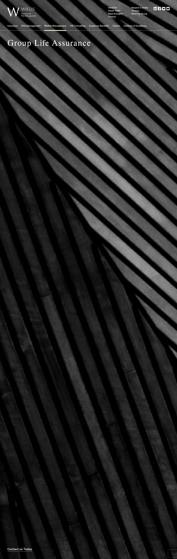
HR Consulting (77, 25)
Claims (116, 25)
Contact (112, 16)
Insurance (12, 25)
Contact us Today (19, 549)
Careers (135, 10)
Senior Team (114, 10)
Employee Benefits (99, 25)
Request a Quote (139, 7)
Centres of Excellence (135, 25)
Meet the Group (139, 13)
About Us (112, 7)
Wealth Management (55, 25)
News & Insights (115, 13)
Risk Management (30, 25)
